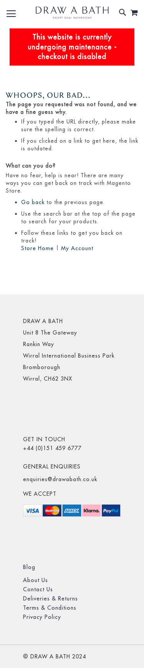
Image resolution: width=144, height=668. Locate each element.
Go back (33, 202)
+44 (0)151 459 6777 (52, 448)
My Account (77, 248)
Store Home (37, 248)
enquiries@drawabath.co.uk (60, 479)
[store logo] (72, 12)
